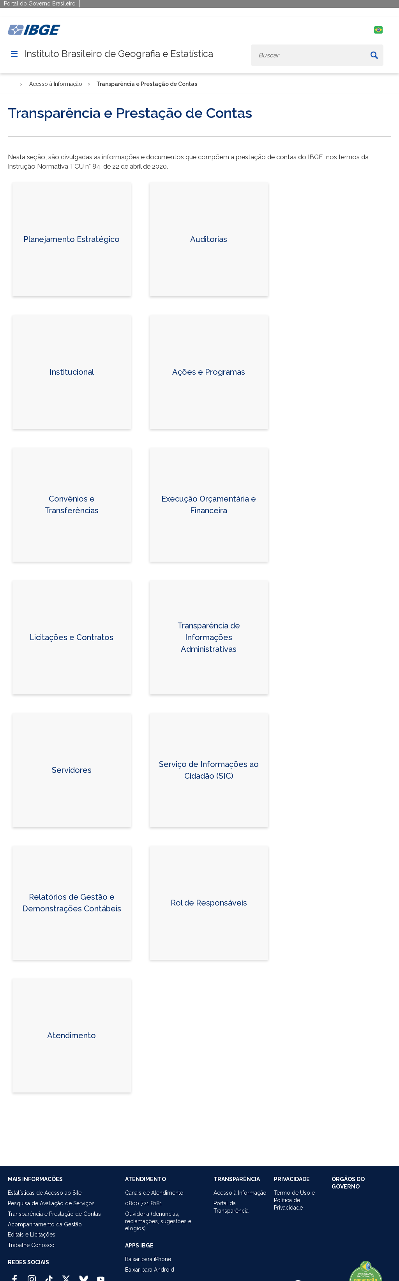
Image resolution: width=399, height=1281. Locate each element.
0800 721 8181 (143, 1203)
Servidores (72, 770)
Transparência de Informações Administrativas (208, 637)
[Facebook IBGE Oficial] (14, 1276)
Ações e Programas (208, 372)
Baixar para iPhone (148, 1259)
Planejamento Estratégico (71, 239)
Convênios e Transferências (71, 504)
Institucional (71, 372)
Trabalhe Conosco (31, 1245)
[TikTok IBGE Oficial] (49, 1276)
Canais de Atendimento (154, 1193)
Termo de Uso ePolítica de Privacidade (294, 1200)
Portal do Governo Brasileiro (40, 3)
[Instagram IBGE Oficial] (32, 1276)
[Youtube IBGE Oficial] (101, 1276)
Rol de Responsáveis (209, 902)
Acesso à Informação (240, 1193)
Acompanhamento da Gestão (45, 1224)
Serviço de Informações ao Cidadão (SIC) (209, 770)
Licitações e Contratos (71, 637)
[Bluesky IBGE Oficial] (83, 1276)
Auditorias (208, 239)
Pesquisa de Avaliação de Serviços (51, 1203)
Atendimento (71, 1035)
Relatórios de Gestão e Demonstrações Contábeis (71, 902)
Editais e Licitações (31, 1234)
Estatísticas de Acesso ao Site (44, 1193)
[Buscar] (374, 55)
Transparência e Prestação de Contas (54, 1214)
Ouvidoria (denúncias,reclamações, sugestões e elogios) (158, 1221)
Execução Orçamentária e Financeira (208, 504)
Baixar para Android (149, 1270)
